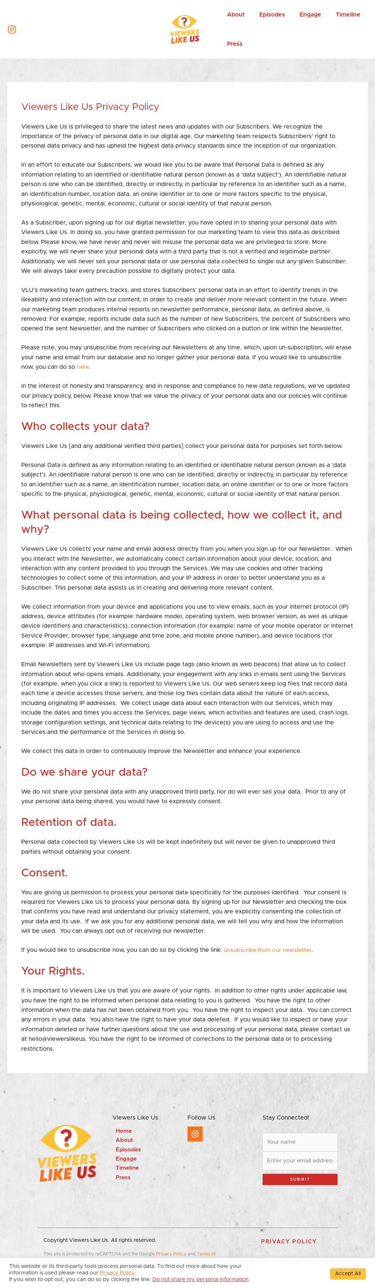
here (83, 367)
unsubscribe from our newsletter (269, 950)
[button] (288, 1243)
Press (120, 1180)
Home (121, 1131)
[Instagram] (11, 29)
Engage (123, 1160)
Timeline (124, 1170)
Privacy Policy (171, 1255)
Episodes (125, 1151)
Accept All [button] (348, 1273)
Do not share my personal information (200, 1279)
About (121, 1141)
